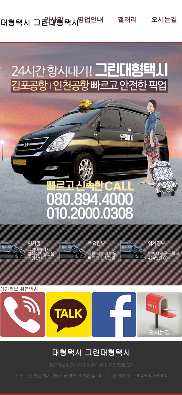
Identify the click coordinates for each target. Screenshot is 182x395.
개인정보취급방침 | (67, 365)
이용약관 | (96, 365)
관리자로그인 (121, 365)
